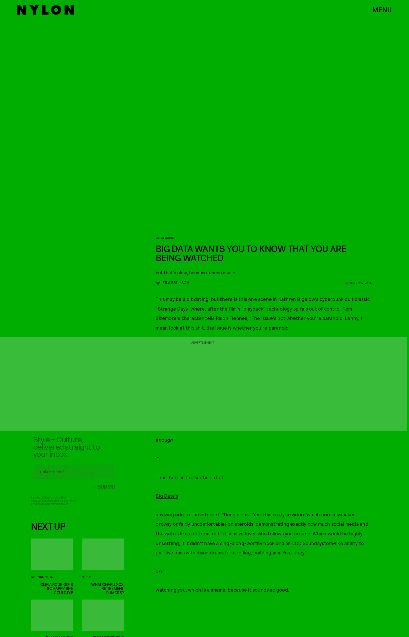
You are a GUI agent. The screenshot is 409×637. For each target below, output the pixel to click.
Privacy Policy (59, 506)
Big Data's (167, 495)
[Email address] (73, 474)
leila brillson (174, 282)
